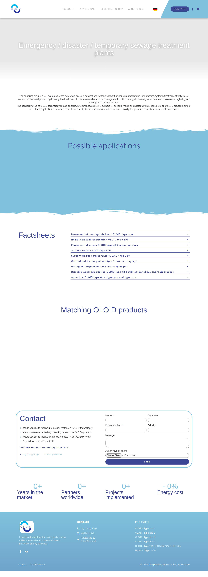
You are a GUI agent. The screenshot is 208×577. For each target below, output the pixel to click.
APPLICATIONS (87, 9)
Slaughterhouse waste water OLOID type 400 (100, 256)
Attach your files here (116, 457)
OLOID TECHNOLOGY (112, 9)
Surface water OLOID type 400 (91, 250)
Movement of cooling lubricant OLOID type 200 (102, 234)
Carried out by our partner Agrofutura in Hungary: (104, 261)
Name (108, 421)
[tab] (130, 234)
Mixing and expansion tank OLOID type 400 (99, 266)
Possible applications (104, 145)
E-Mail (151, 431)
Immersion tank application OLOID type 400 (100, 239)
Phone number (113, 431)
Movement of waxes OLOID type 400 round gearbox (104, 245)
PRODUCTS (68, 9)
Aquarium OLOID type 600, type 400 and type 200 (103, 277)
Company (153, 421)
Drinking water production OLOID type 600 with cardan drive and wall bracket (122, 272)
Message (110, 441)
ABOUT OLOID (135, 9)
